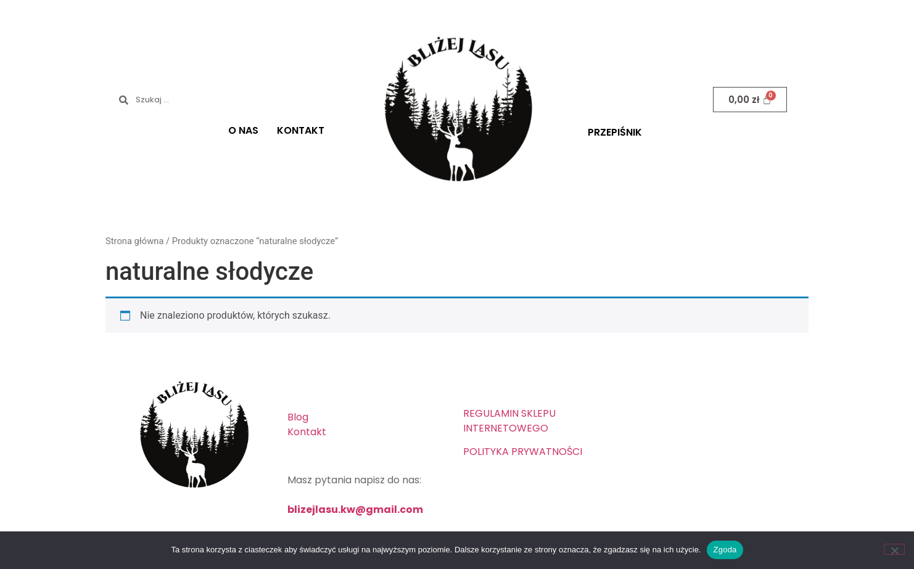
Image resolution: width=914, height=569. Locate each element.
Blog (297, 417)
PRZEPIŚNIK (615, 132)
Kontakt (306, 432)
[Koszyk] (750, 99)
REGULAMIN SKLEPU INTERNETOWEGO (509, 420)
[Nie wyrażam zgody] (894, 549)
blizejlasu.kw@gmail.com (355, 509)
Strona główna (134, 241)
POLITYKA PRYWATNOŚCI (522, 451)
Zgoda (724, 549)
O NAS (243, 130)
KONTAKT (300, 130)
